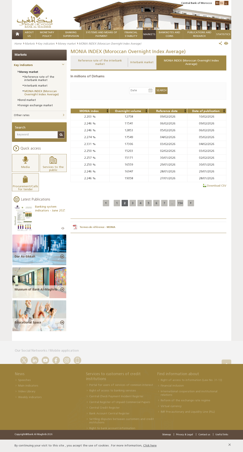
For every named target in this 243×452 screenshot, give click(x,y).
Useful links (221, 435)
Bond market (27, 100)
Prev (62, 228)
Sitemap (166, 435)
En (221, 2)
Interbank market (141, 62)
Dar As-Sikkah (25, 256)
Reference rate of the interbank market (100, 62)
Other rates (21, 115)
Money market (66, 43)
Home (18, 43)
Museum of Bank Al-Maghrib (36, 289)
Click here (150, 445)
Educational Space (28, 322)
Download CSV (216, 185)
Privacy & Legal (184, 435)
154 (180, 203)
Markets (149, 34)
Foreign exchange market (36, 105)
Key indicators (46, 43)
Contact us (204, 435)
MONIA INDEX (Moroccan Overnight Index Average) (191, 62)
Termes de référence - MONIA (97, 227)
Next (63, 228)
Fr (217, 2)
